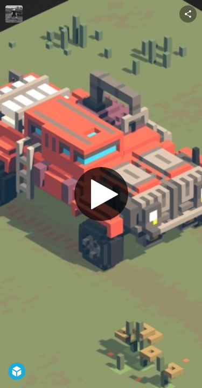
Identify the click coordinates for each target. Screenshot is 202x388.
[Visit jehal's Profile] (14, 14)
